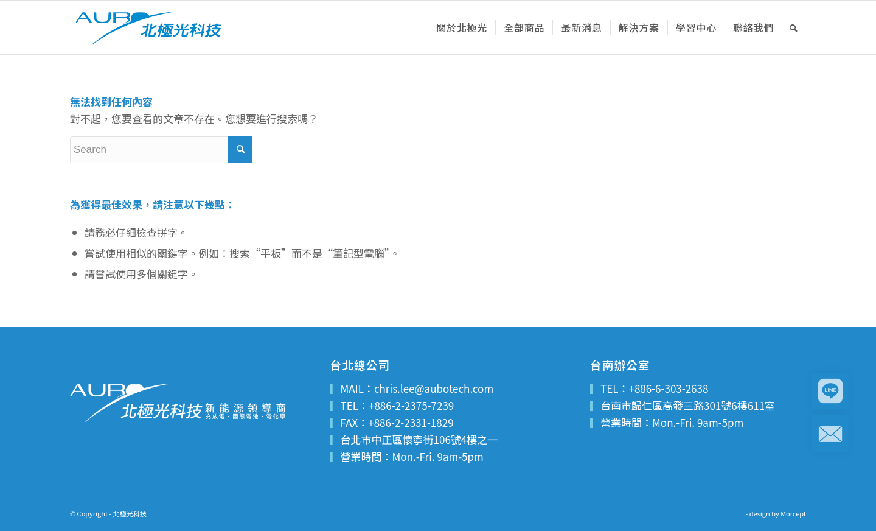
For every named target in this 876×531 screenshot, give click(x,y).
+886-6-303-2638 (668, 388)
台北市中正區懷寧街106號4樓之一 (419, 439)
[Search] (794, 27)
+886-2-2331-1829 (410, 422)
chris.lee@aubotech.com (433, 388)
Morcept (793, 513)
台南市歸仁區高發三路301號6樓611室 (687, 405)
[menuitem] (461, 27)
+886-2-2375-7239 (411, 405)
